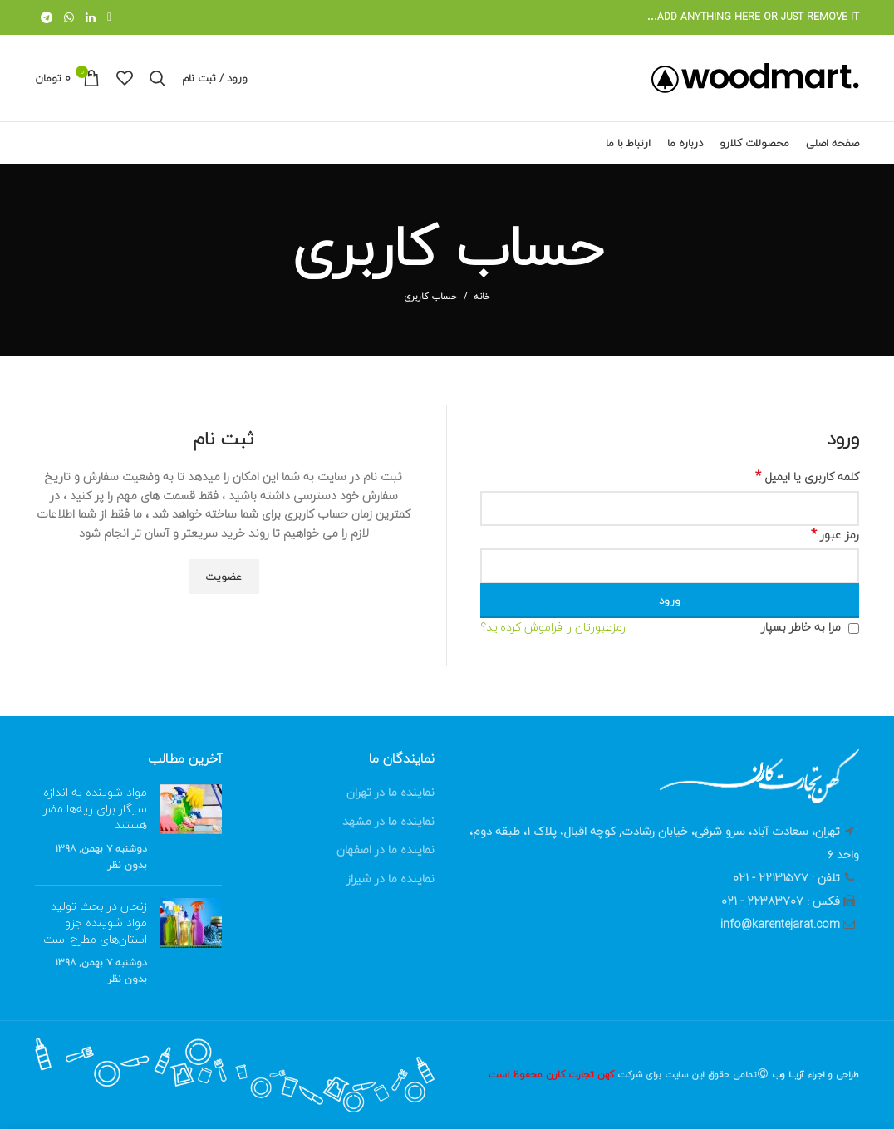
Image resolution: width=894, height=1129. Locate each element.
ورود (669, 600)
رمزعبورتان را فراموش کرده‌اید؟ (553, 627)
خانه (482, 296)
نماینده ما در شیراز (390, 878)
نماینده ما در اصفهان (385, 849)
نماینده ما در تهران (390, 792)
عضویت (224, 576)
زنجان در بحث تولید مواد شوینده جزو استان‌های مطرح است (95, 922)
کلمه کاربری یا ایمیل (807, 477)
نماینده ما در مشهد (388, 821)
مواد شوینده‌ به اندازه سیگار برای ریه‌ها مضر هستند (95, 808)
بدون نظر (127, 865)
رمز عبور (835, 535)
